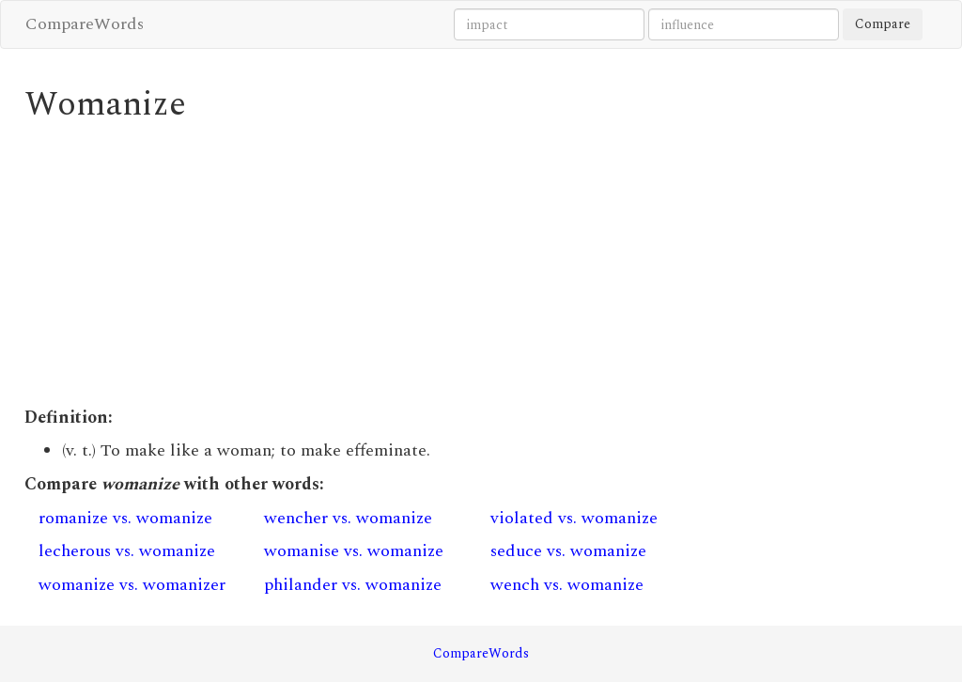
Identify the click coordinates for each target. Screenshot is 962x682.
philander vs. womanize (353, 584)
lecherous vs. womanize (127, 551)
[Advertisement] (363, 264)
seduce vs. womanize (568, 551)
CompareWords (84, 24)
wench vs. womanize (567, 584)
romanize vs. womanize (125, 518)
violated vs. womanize (574, 518)
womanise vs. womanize (353, 551)
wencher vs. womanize (348, 518)
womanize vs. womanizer (132, 584)
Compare (882, 24)
